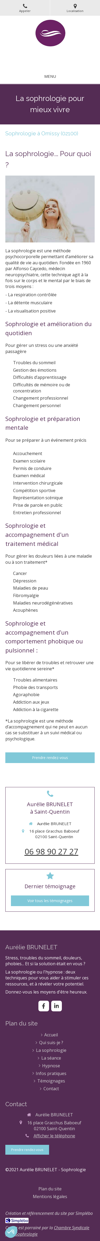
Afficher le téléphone (54, 1136)
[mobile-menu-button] (50, 76)
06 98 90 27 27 (51, 851)
